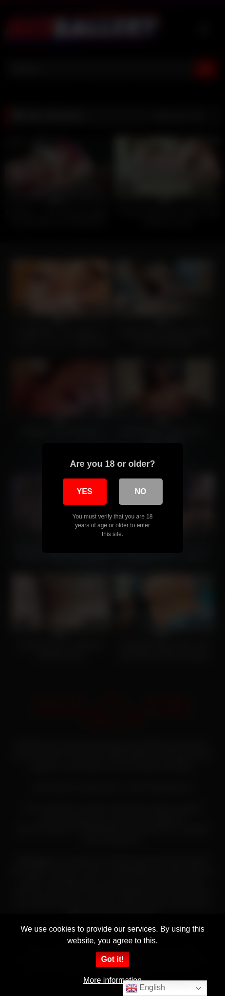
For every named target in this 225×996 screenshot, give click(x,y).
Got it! (112, 959)
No (141, 491)
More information (112, 980)
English (145, 988)
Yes (84, 491)
